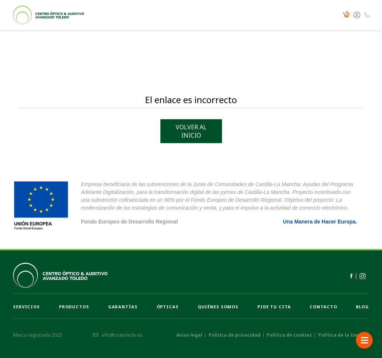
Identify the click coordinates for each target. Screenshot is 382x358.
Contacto (323, 306)
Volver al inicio (191, 131)
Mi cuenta (356, 15)
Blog (362, 306)
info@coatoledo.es (117, 335)
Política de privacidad (234, 335)
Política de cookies (289, 335)
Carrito (346, 15)
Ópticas (168, 306)
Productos (74, 306)
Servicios (26, 306)
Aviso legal (189, 335)
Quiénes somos (218, 306)
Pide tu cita (274, 306)
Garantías (123, 306)
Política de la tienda (342, 335)
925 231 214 (367, 15)
